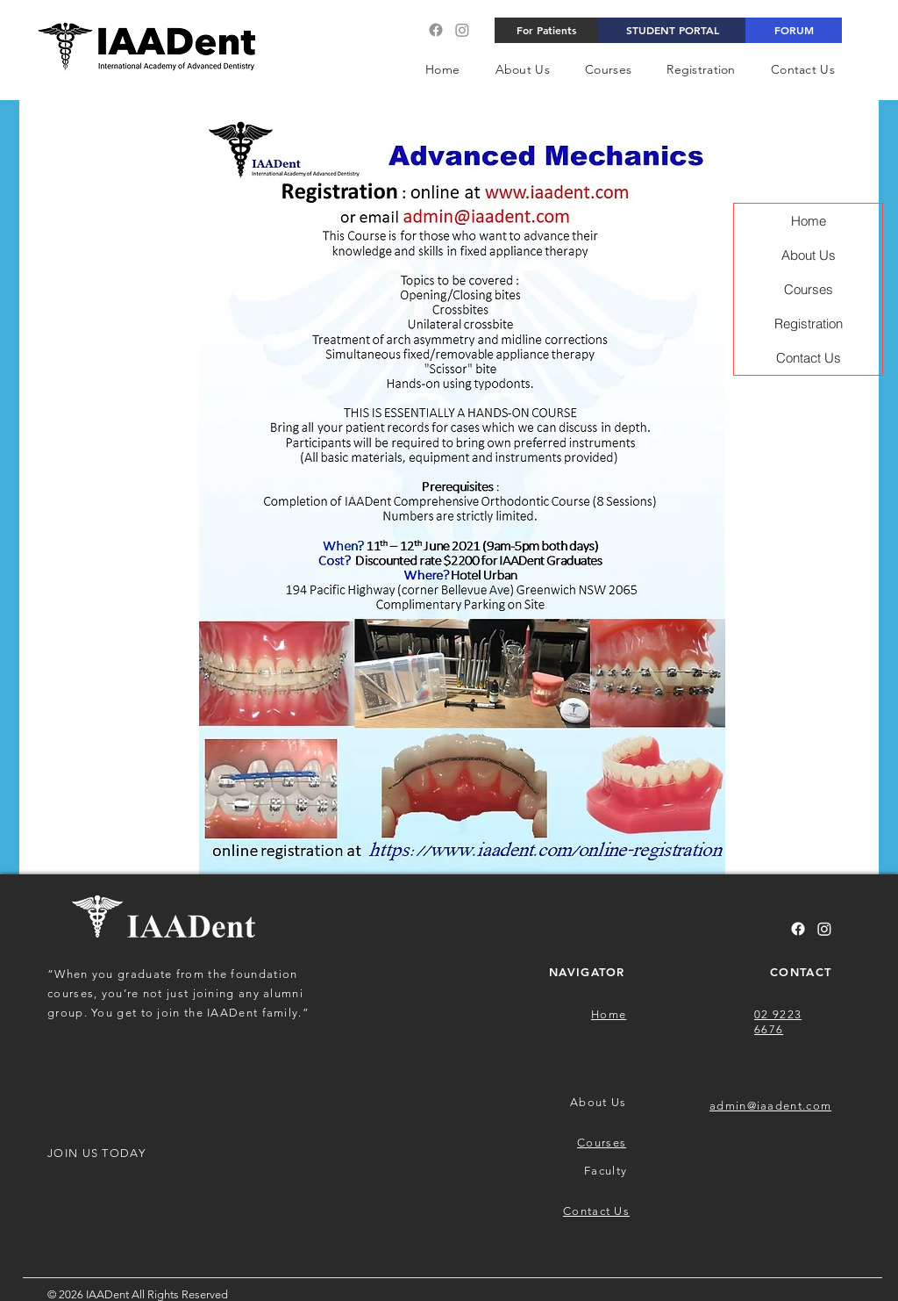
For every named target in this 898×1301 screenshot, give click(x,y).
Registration (808, 323)
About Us (808, 255)
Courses (808, 289)
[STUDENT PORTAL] (672, 30)
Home (808, 220)
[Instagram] (462, 30)
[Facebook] (436, 30)
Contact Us (808, 357)
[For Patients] (546, 30)
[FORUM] (793, 30)
